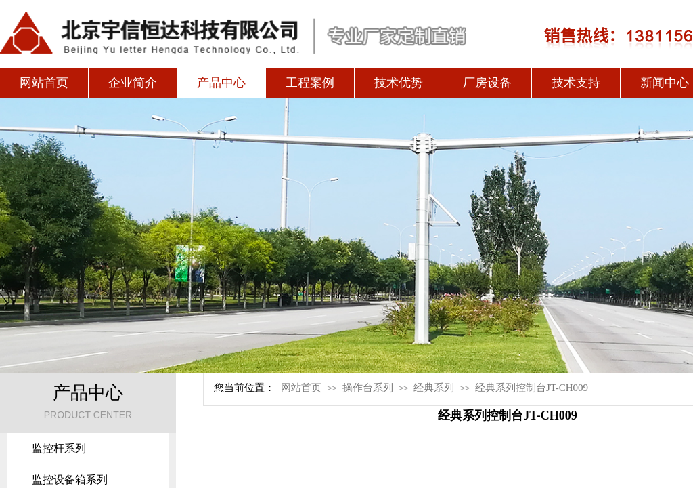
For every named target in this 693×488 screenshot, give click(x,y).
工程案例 (310, 82)
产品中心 (221, 82)
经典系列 (433, 387)
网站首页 (44, 82)
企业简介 (132, 82)
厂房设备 (487, 82)
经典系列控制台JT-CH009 (531, 387)
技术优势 (398, 82)
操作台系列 (367, 387)
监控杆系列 (59, 448)
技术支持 (576, 82)
